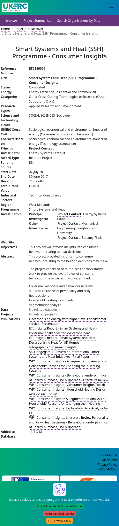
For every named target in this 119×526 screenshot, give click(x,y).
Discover (11, 21)
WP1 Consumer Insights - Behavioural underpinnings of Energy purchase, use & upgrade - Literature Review (68, 377)
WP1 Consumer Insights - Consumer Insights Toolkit (67, 385)
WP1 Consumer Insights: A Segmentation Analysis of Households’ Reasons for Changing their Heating (67, 401)
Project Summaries (37, 20)
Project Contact (68, 223)
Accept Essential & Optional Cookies (59, 506)
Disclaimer (109, 460)
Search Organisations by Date (78, 20)
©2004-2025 (108, 469)
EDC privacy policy (59, 521)
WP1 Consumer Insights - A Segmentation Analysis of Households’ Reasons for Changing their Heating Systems (68, 366)
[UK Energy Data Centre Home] (15, 7)
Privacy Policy (107, 464)
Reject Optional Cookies (59, 513)
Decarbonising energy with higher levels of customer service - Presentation (67, 321)
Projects (20, 29)
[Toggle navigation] (111, 7)
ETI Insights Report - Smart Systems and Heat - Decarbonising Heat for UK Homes (63, 340)
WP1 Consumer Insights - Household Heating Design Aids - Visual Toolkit (67, 391)
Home (5, 29)
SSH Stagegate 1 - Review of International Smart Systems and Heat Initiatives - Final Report (64, 354)
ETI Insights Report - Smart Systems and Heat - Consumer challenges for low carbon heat (63, 330)
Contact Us (109, 455)
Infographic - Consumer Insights (53, 347)
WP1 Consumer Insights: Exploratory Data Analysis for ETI (68, 410)
